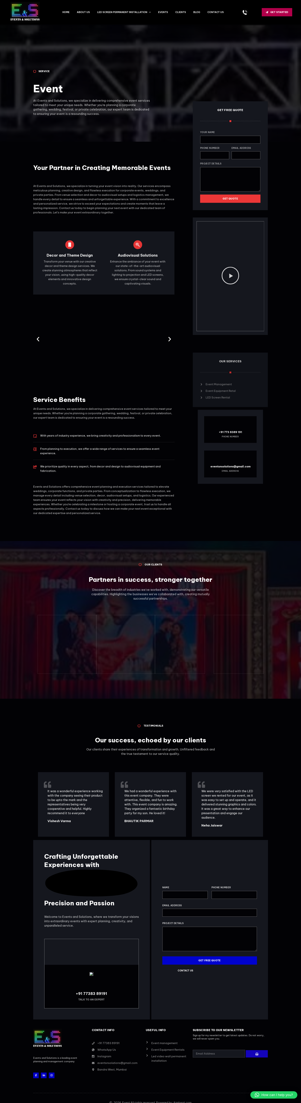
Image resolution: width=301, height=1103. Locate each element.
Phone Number (214, 148)
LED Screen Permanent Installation (124, 12)
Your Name (211, 132)
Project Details (215, 163)
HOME (66, 12)
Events (163, 12)
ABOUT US (83, 12)
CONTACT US (215, 12)
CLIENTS (180, 12)
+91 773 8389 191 (230, 442)
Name (165, 889)
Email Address (245, 148)
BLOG (196, 12)
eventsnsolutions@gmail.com (230, 455)
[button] (38, 339)
